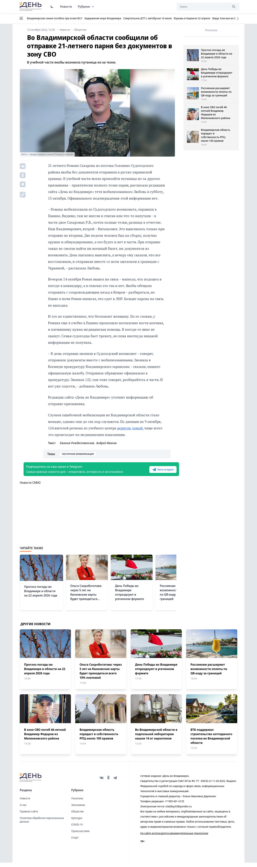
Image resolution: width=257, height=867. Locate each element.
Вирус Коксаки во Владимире (230, 18)
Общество (77, 815)
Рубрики (86, 7)
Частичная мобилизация (78, 454)
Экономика (78, 809)
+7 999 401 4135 (174, 805)
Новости (66, 7)
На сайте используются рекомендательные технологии (174, 837)
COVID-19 (77, 829)
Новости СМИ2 (30, 487)
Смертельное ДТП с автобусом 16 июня (147, 18)
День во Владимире (31, 6)
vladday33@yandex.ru (178, 810)
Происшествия (80, 835)
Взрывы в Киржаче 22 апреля (192, 18)
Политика (77, 802)
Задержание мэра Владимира (102, 18)
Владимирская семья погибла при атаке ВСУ (54, 18)
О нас (23, 809)
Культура (76, 822)
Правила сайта (29, 815)
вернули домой (130, 428)
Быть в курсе (153, 472)
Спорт (75, 842)
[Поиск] (203, 7)
